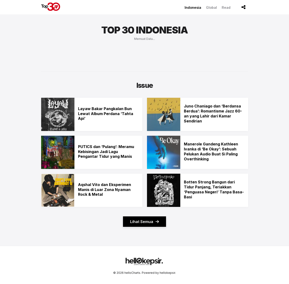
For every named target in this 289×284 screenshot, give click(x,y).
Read (226, 7)
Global (211, 7)
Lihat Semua (144, 221)
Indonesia (193, 7)
